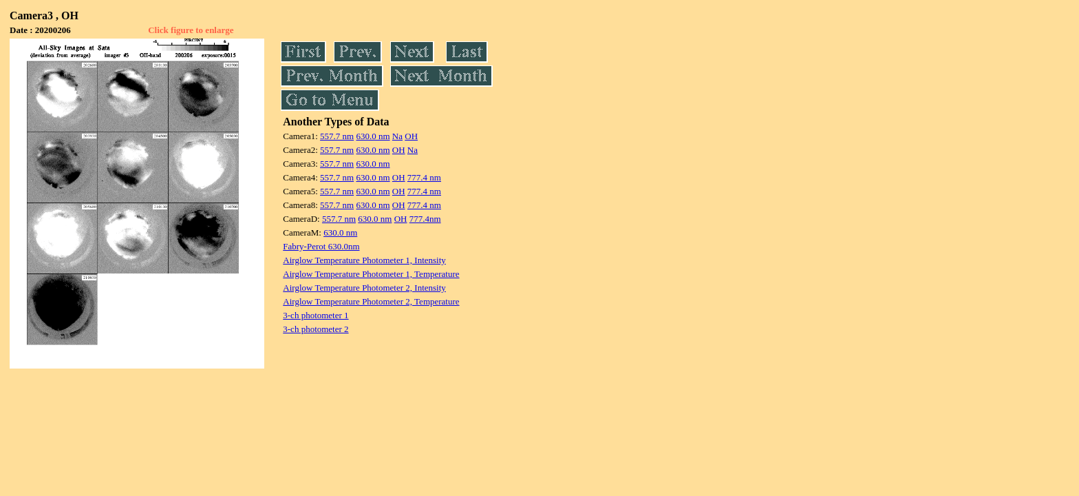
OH (411, 136)
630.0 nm (372, 136)
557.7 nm (337, 136)
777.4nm (425, 219)
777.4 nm (424, 177)
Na (397, 136)
